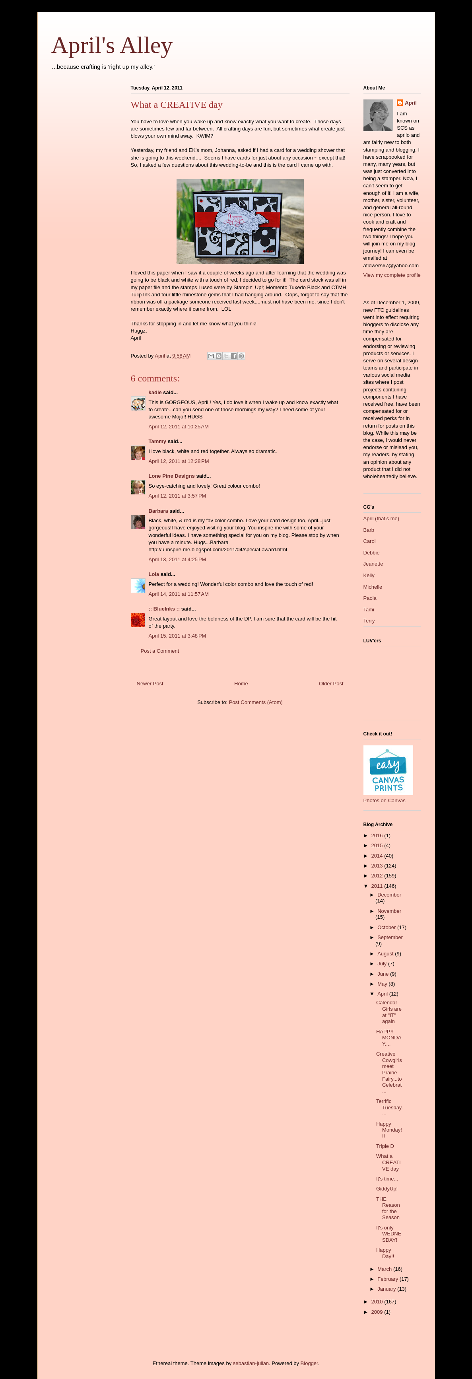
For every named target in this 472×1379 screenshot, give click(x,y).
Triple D (385, 1146)
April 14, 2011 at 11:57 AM (179, 594)
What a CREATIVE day (388, 1162)
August (386, 954)
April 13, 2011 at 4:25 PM (177, 559)
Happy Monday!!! (389, 1130)
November (389, 911)
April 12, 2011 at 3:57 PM (177, 496)
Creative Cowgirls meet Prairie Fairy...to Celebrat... (389, 1072)
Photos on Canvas (384, 800)
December (389, 895)
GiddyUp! (387, 1189)
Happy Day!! (385, 1253)
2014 (378, 856)
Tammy (158, 441)
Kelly (369, 575)
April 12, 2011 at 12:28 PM (179, 461)
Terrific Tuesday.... (389, 1107)
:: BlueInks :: (164, 609)
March (385, 1269)
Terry (369, 621)
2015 (378, 845)
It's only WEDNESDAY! (388, 1234)
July (382, 964)
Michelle (373, 587)
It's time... (387, 1179)
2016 (378, 835)
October (387, 927)
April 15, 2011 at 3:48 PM (177, 636)
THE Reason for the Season (388, 1208)
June (383, 974)
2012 (378, 876)
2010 (378, 1302)
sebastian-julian (251, 1363)
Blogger (309, 1363)
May (382, 984)
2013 (378, 866)
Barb (368, 530)
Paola (370, 598)
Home (241, 684)
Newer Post (150, 684)
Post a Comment (160, 651)
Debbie (371, 553)
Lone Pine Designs (172, 476)
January (387, 1289)
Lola (154, 574)
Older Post (331, 684)
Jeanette (373, 564)
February (388, 1279)
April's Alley (112, 45)
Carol (369, 541)
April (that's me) (381, 518)
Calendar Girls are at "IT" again (389, 1012)
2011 (378, 886)
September (390, 937)
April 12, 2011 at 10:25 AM (179, 427)
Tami (368, 610)
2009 (378, 1312)
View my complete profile (392, 275)
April (411, 103)
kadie (155, 392)
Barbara (158, 511)
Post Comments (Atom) (256, 702)
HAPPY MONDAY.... (388, 1038)
